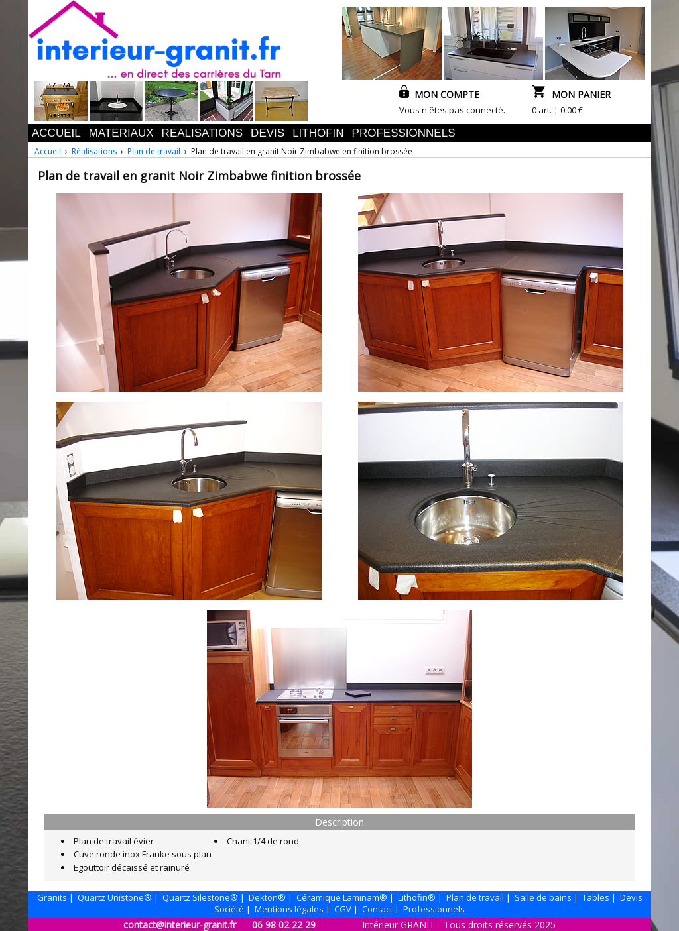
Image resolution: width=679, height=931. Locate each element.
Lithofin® (417, 897)
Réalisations (94, 151)
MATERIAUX (121, 133)
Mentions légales (289, 909)
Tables (595, 897)
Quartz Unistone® (115, 897)
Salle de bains (543, 897)
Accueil (47, 151)
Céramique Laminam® (341, 897)
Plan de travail (153, 151)
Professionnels (434, 909)
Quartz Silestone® (200, 897)
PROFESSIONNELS (404, 133)
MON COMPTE (439, 94)
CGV (342, 909)
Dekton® (267, 897)
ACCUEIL (56, 133)
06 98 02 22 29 (284, 924)
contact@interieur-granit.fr (179, 924)
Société (229, 909)
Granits (52, 897)
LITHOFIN (317, 133)
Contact (377, 909)
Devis (631, 897)
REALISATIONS (202, 133)
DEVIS (267, 133)
